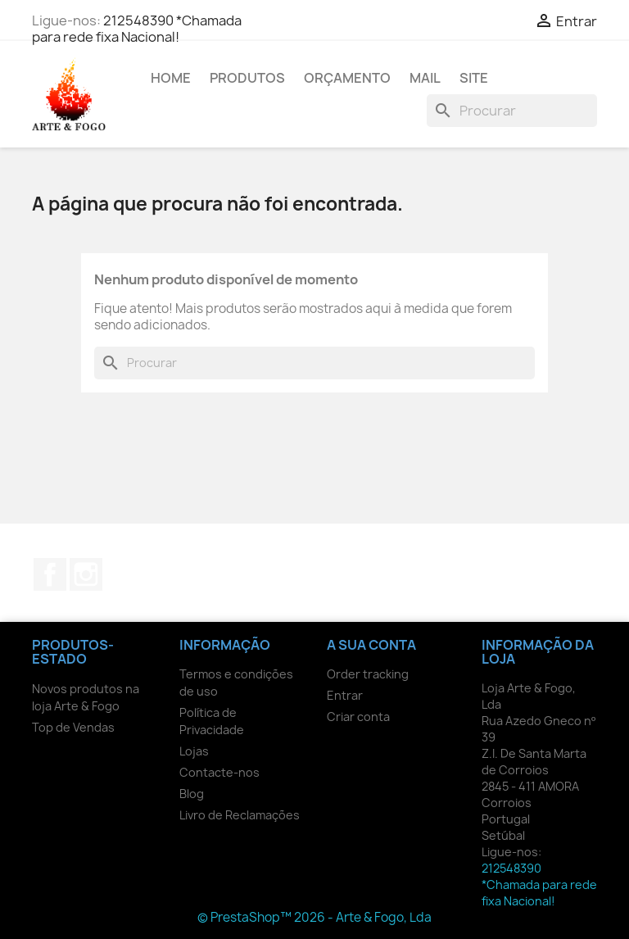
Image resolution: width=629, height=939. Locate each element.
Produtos (247, 78)
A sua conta (371, 645)
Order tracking (368, 674)
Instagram (86, 574)
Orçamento (347, 78)
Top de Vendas (73, 727)
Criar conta (358, 716)
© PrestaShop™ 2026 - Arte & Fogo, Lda (314, 917)
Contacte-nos (219, 772)
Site (473, 78)
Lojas (194, 751)
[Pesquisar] (512, 110)
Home (171, 78)
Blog (191, 793)
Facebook (50, 574)
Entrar (345, 695)
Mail (425, 78)
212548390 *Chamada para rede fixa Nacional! (137, 28)
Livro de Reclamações (239, 815)
